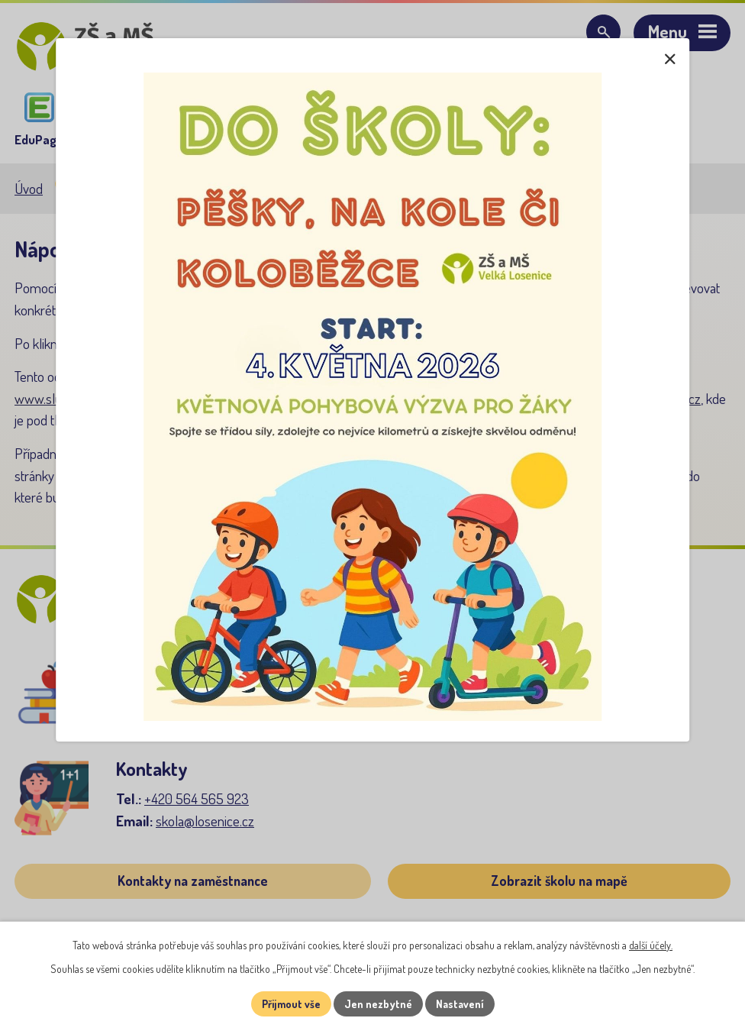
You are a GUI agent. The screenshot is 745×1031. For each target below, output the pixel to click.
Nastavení (460, 1003)
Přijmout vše (291, 1003)
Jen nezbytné (378, 1003)
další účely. (650, 945)
